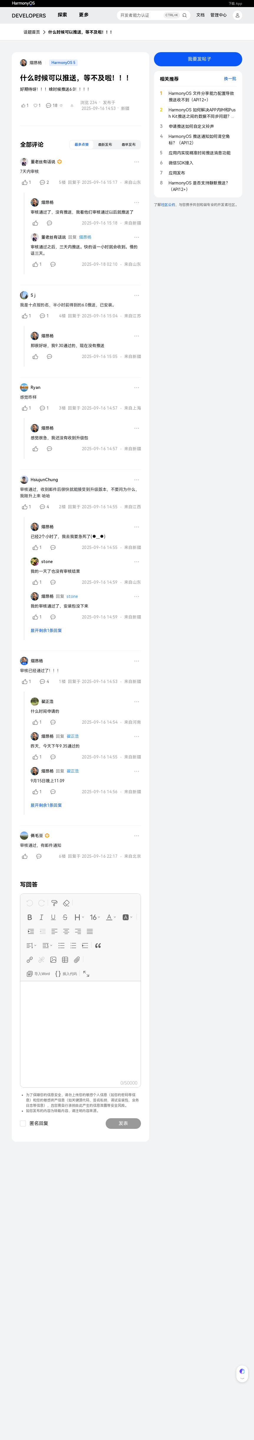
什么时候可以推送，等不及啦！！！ (81, 32)
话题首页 (32, 32)
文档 (200, 15)
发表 (123, 1123)
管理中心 (218, 15)
